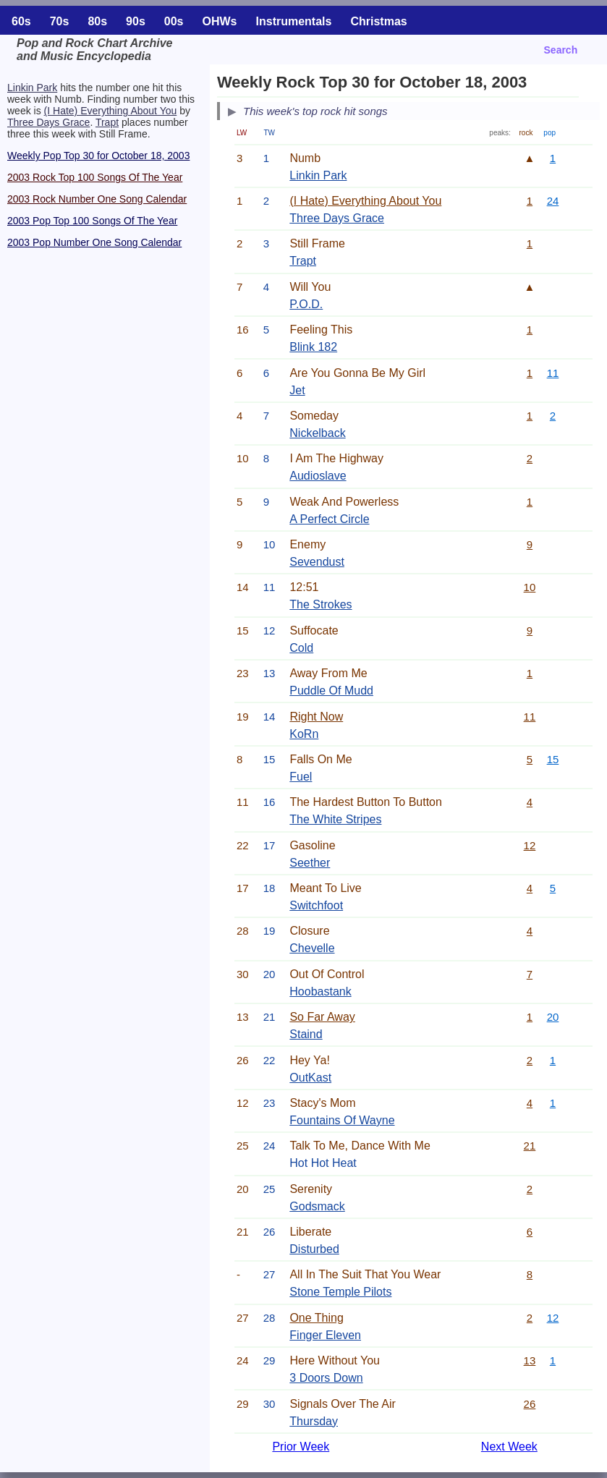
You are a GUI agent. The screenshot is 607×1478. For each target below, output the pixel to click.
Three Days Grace (48, 122)
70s (59, 21)
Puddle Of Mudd (331, 690)
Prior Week (300, 1446)
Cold (301, 648)
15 (553, 759)
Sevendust (316, 562)
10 (530, 587)
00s (174, 21)
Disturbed (314, 1249)
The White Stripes (335, 819)
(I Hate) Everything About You (110, 110)
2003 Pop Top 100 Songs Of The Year (92, 220)
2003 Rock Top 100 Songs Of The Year (94, 177)
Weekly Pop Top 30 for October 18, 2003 (98, 155)
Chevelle (311, 948)
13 (530, 1360)
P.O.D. (306, 304)
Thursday (313, 1421)
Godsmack (316, 1206)
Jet (297, 390)
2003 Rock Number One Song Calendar (97, 199)
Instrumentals (294, 21)
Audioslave (317, 476)
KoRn (303, 734)
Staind (305, 1034)
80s (97, 21)
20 (553, 1017)
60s (21, 21)
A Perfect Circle (329, 519)
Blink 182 (313, 347)
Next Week (509, 1446)
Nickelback (317, 433)
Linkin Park (32, 87)
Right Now (316, 716)
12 (530, 845)
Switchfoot (316, 905)
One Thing (316, 1318)
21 (530, 1145)
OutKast (310, 1077)
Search (561, 50)
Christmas (378, 21)
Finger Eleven (325, 1335)
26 (530, 1404)
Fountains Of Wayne (341, 1120)
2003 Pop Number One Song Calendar (94, 242)
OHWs (220, 21)
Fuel (300, 776)
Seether (309, 863)
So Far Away (322, 1017)
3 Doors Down (325, 1378)
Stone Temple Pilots (340, 1292)
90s (135, 21)
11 (553, 373)
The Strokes (320, 604)
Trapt (107, 122)
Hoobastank (320, 991)
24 (553, 201)
